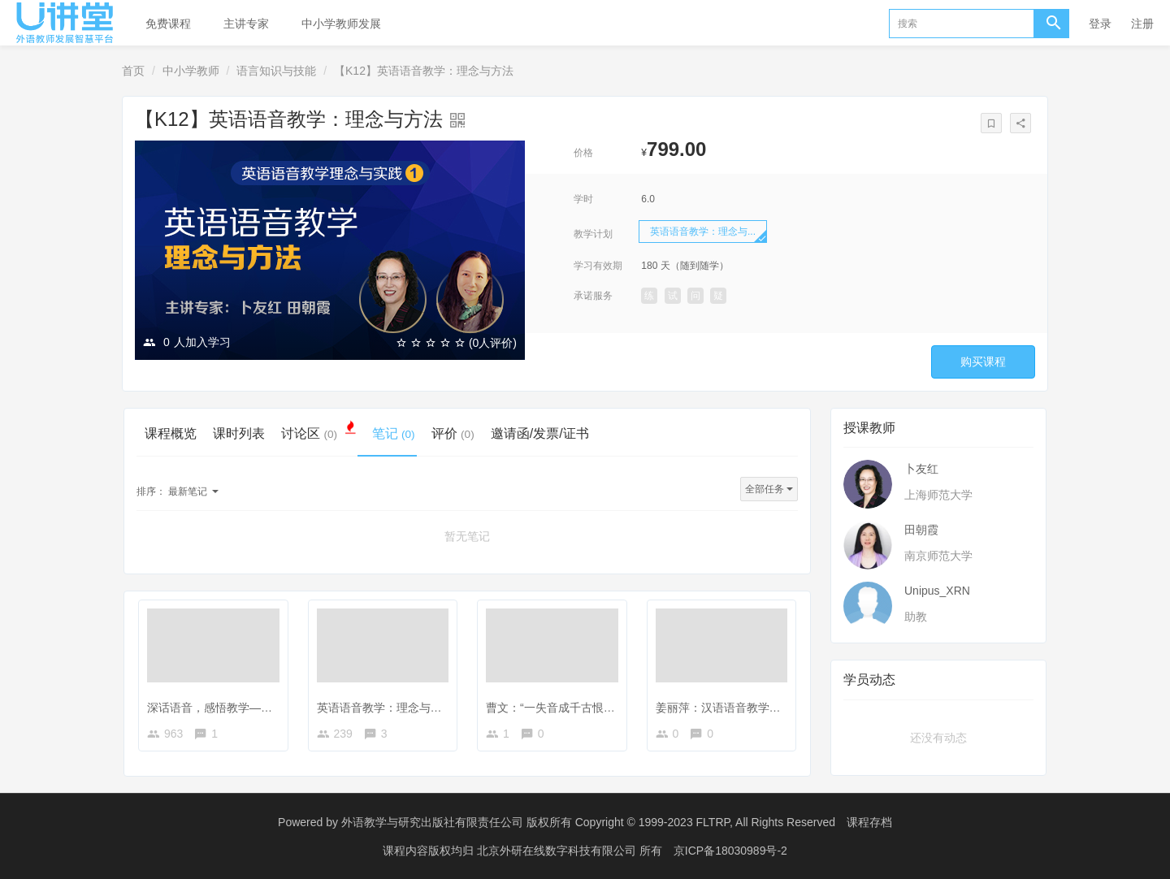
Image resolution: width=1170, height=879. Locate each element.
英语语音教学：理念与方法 (385, 707)
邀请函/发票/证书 (540, 433)
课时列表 (239, 433)
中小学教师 (190, 70)
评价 (452, 433)
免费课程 (168, 23)
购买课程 (983, 361)
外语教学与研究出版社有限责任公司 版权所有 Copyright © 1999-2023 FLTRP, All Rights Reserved (588, 822)
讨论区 (318, 432)
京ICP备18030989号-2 (730, 850)
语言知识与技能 (276, 70)
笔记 (393, 433)
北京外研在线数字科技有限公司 (558, 850)
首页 (133, 70)
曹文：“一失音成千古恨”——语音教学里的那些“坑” (613, 707)
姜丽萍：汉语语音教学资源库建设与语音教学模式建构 (792, 707)
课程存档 (869, 822)
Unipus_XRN (937, 590)
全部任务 (769, 489)
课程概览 (171, 433)
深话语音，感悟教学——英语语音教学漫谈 (255, 707)
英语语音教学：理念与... (703, 231)
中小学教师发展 (341, 23)
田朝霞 (921, 529)
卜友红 (921, 468)
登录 (1100, 23)
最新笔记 (177, 491)
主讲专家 (246, 23)
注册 (1142, 23)
